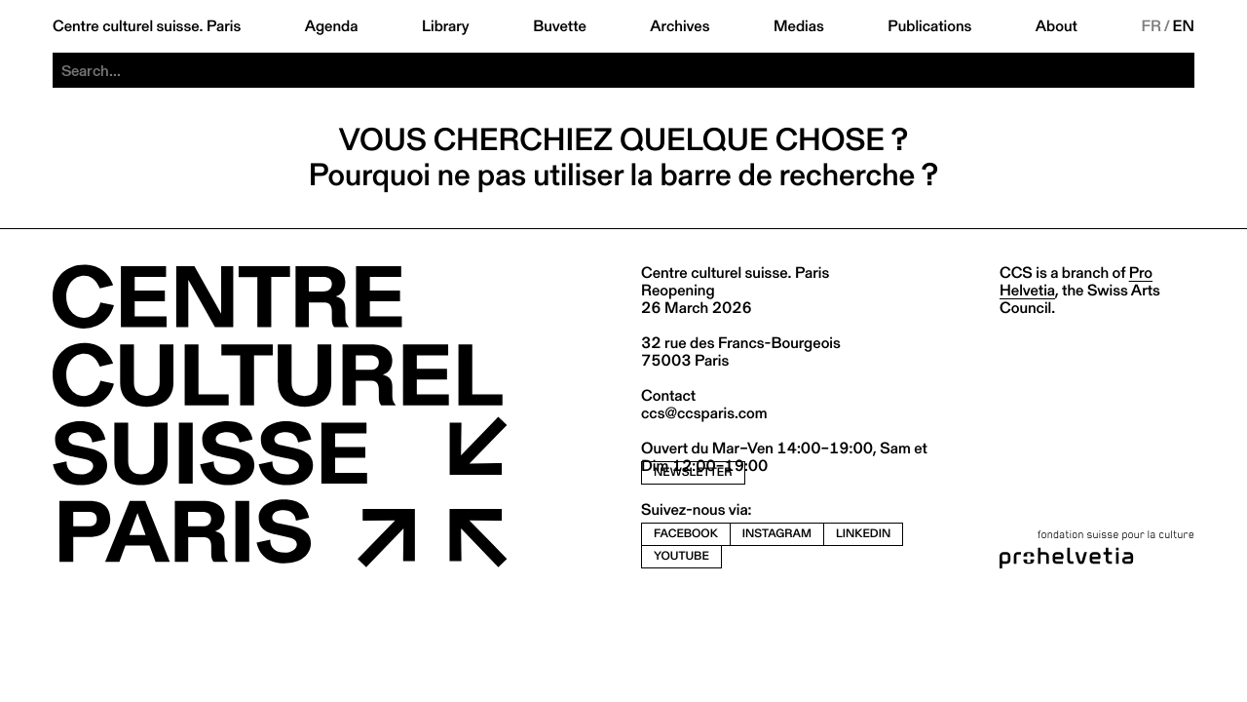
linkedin (863, 534)
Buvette (559, 26)
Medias (799, 26)
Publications (929, 26)
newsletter (693, 472)
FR (1151, 26)
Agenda (332, 26)
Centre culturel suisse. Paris (147, 26)
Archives (679, 26)
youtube (681, 556)
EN (1183, 26)
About (1056, 26)
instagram (777, 534)
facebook (686, 534)
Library (446, 26)
